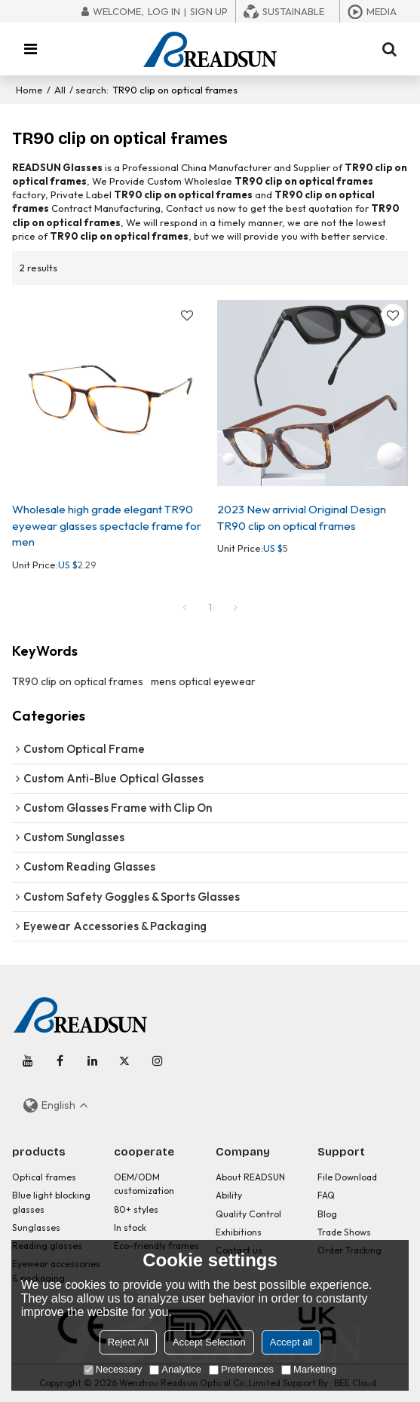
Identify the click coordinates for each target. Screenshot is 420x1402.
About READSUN (250, 1177)
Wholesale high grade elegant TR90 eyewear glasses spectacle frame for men (106, 525)
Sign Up (209, 11)
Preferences (241, 1369)
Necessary (113, 1369)
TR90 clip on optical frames (77, 681)
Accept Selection (209, 1342)
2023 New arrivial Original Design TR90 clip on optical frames (301, 517)
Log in (164, 11)
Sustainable (293, 11)
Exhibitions (239, 1232)
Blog (327, 1214)
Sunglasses (36, 1227)
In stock (130, 1227)
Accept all (291, 1342)
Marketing (308, 1369)
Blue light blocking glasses (51, 1201)
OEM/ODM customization (144, 1183)
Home (29, 90)
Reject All (128, 1342)
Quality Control (248, 1214)
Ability (229, 1195)
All (60, 90)
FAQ (326, 1195)
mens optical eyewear (203, 681)
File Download (347, 1177)
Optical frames (44, 1177)
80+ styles (136, 1209)
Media (381, 11)
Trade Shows (344, 1232)
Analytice (175, 1369)
